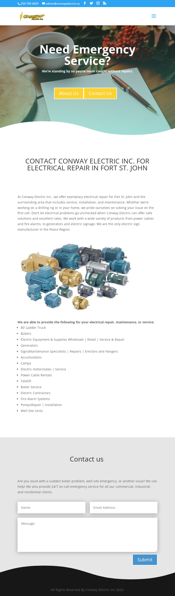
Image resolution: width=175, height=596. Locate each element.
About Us (69, 93)
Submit (144, 559)
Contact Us (100, 93)
